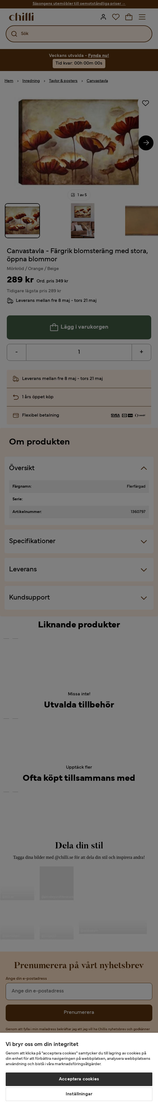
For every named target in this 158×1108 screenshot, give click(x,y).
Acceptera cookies (79, 1079)
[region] (79, 1070)
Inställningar (79, 1094)
